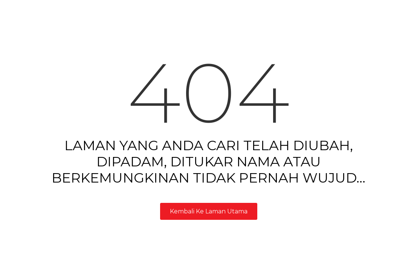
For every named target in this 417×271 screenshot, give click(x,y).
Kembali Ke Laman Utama (208, 211)
